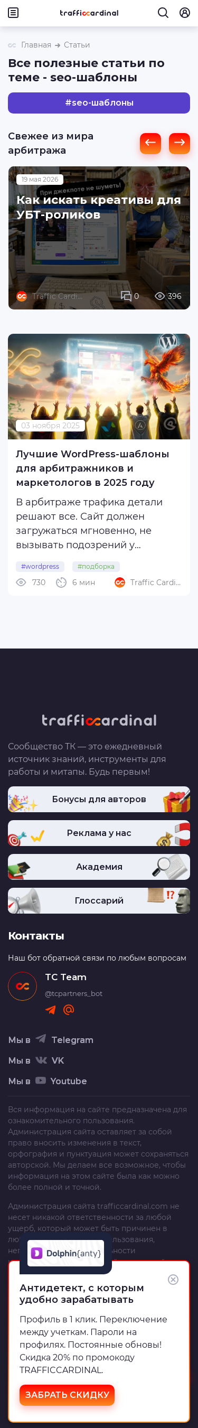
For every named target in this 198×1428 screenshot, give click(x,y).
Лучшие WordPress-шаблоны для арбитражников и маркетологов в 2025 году (92, 468)
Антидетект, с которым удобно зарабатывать (82, 1293)
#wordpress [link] (40, 566)
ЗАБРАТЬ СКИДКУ (67, 1395)
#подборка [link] (96, 566)
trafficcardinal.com (132, 1206)
